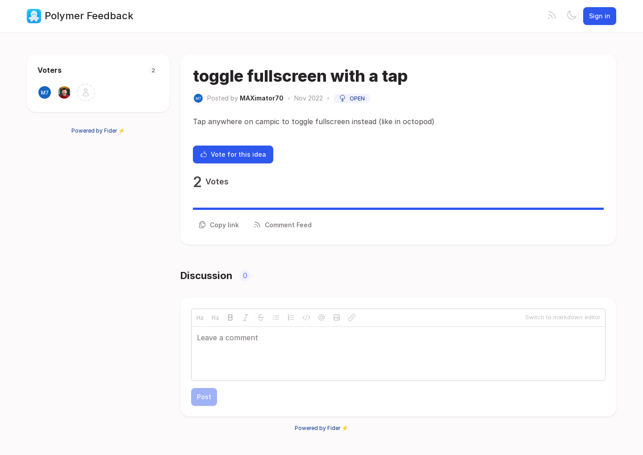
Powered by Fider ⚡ (98, 130)
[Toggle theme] (572, 16)
